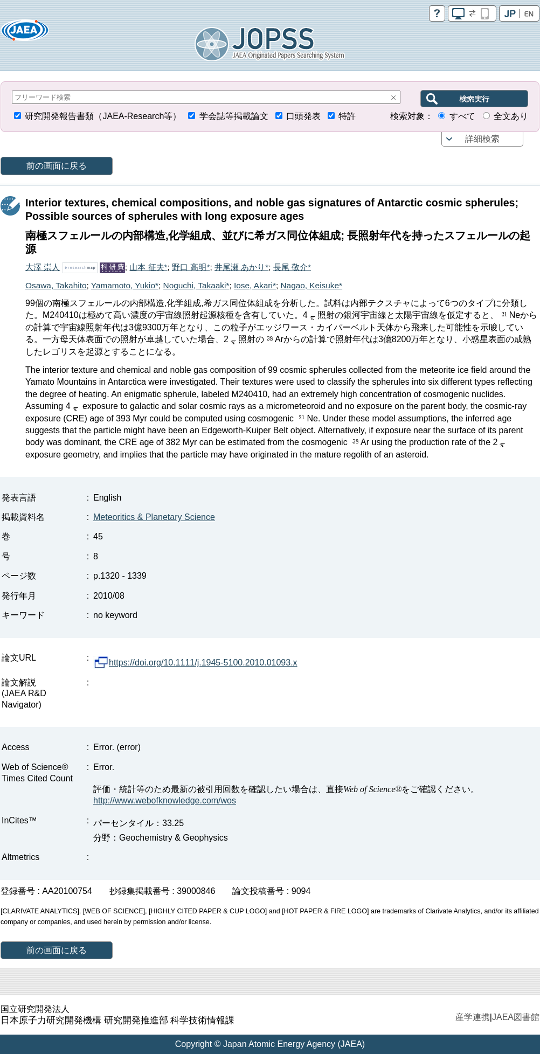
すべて (462, 116)
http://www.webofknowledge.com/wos (164, 800)
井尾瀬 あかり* (241, 267)
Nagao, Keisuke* (311, 285)
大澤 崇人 (42, 267)
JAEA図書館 (515, 1017)
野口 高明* (191, 267)
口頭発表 (303, 116)
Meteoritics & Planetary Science (154, 517)
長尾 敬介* (292, 267)
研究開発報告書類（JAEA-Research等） (103, 116)
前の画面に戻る (56, 165)
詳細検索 (482, 138)
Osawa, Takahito (56, 285)
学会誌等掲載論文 (233, 116)
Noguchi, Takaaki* (196, 285)
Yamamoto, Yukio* (124, 285)
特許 (347, 116)
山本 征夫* (148, 267)
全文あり (511, 116)
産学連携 (472, 1017)
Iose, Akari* (255, 285)
